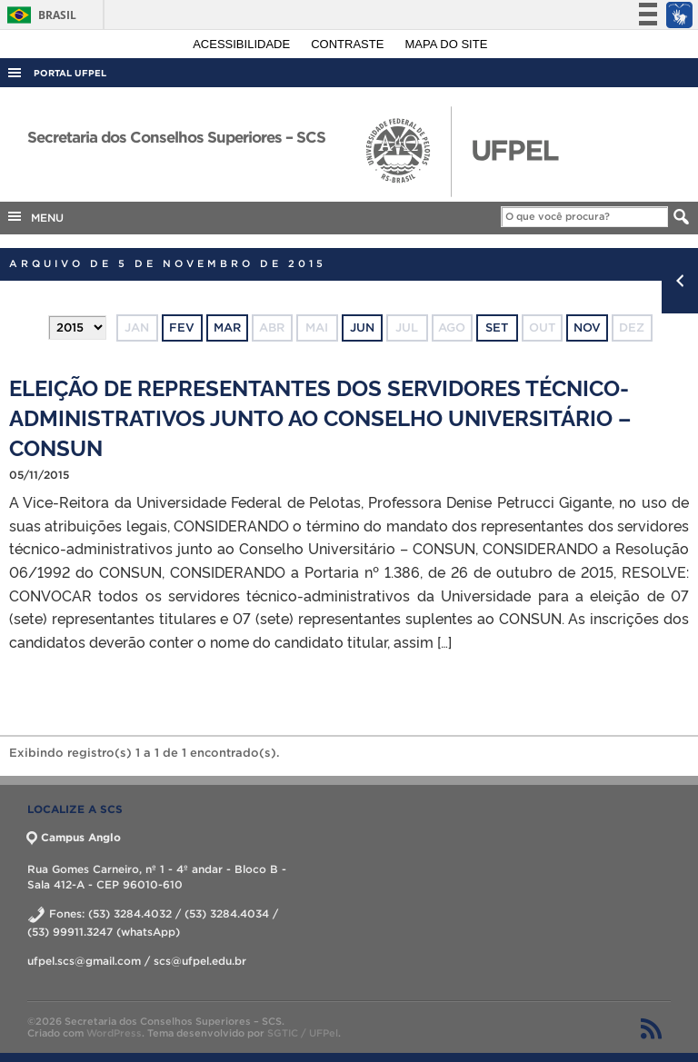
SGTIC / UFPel (302, 1032)
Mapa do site (446, 44)
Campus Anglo (74, 837)
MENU (34, 216)
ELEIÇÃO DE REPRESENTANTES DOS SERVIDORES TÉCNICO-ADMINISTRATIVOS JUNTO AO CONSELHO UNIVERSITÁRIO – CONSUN (320, 417)
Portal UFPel (70, 73)
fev (181, 327)
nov (587, 327)
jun (362, 327)
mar (227, 327)
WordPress (114, 1032)
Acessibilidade (243, 44)
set (496, 327)
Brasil (38, 15)
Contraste (349, 44)
